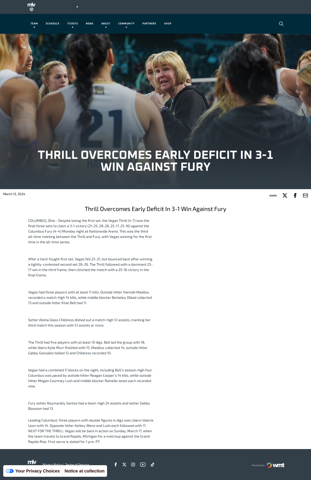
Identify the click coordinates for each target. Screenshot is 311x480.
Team (34, 24)
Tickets (72, 24)
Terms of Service (77, 464)
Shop (168, 24)
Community (126, 24)
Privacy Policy (52, 464)
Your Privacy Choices (33, 471)
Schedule (52, 24)
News (89, 24)
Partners (149, 24)
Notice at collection (85, 471)
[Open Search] (281, 24)
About (105, 24)
